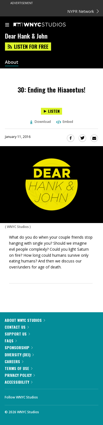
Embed (64, 121)
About (11, 62)
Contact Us (17, 327)
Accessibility (18, 382)
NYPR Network (83, 11)
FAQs (11, 340)
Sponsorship (19, 347)
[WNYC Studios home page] (46, 24)
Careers (14, 361)
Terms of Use (18, 368)
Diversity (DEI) (19, 354)
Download (40, 121)
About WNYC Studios (25, 320)
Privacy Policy (20, 375)
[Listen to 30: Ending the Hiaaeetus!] (51, 111)
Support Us (17, 334)
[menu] (7, 25)
